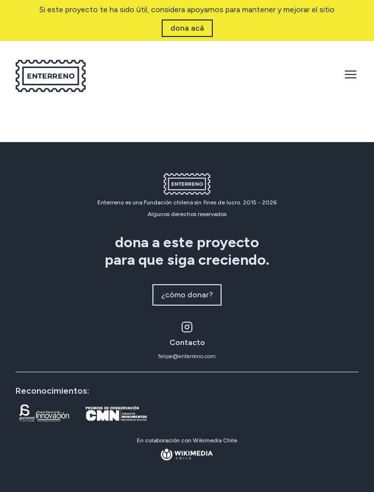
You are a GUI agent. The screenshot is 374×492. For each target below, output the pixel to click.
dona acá (187, 28)
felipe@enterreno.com (187, 356)
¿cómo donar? (187, 294)
